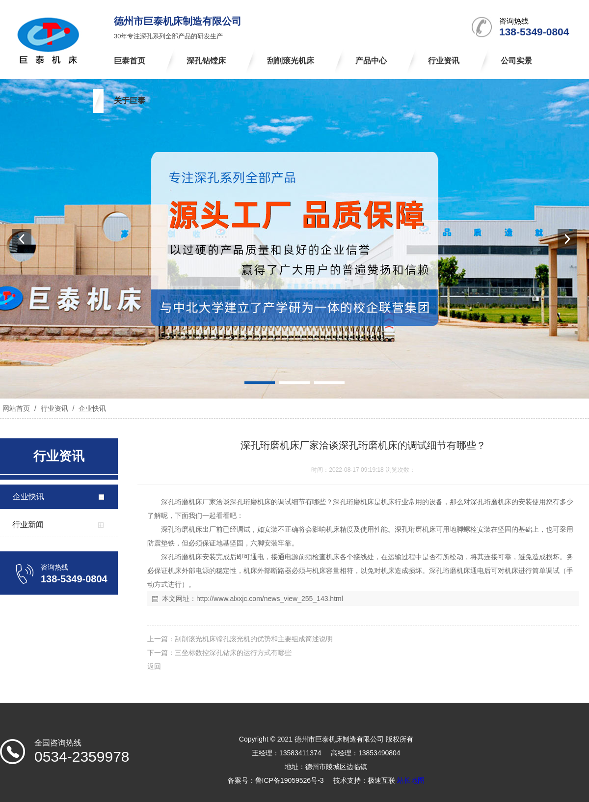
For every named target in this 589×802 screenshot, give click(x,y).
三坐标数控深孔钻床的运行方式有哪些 (233, 653)
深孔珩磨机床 (181, 502)
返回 (154, 666)
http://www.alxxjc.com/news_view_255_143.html (269, 598)
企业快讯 (91, 408)
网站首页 (16, 408)
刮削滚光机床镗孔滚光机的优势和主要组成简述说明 (254, 639)
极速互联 (381, 780)
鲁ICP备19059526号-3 (289, 780)
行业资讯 (54, 408)
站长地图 (411, 780)
